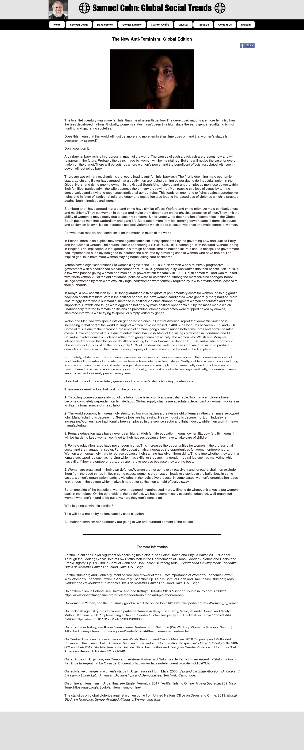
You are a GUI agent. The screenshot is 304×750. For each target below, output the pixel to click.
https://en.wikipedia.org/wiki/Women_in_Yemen (203, 603)
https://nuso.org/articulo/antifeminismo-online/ (107, 687)
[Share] (247, 45)
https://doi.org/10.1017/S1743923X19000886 (110, 619)
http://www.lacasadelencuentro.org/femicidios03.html (174, 663)
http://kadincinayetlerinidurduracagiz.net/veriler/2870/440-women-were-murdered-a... (128, 631)
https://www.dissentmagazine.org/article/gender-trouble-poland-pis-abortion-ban (124, 595)
